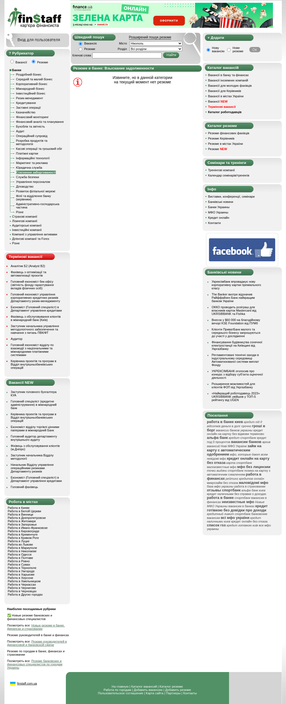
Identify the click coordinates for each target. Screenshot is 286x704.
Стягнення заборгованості (36, 172)
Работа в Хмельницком (24, 581)
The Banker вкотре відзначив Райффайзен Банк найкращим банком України (233, 298)
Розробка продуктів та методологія (32, 142)
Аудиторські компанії (27, 225)
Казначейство (26, 112)
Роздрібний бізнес (29, 74)
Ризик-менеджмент (29, 98)
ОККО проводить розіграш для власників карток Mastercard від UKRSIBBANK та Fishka (234, 310)
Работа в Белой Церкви (24, 511)
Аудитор (17, 338)
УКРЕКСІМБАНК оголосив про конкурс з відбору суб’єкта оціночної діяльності (237, 374)
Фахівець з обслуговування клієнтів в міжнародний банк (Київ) (36, 318)
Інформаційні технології (33, 158)
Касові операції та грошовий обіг (39, 148)
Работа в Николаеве (22, 551)
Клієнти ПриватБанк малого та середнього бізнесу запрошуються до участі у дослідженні (236, 333)
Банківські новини (220, 201)
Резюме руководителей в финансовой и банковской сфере (37, 643)
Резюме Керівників (221, 138)
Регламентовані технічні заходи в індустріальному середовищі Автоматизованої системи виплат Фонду (235, 360)
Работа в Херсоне (20, 577)
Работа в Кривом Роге (23, 537)
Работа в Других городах (25, 594)
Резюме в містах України (225, 143)
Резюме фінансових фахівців (228, 133)
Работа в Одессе (20, 554)
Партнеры (173, 693)
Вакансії (218, 101)
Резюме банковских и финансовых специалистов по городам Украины (35, 664)
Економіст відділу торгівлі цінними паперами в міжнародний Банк (35, 428)
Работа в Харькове (21, 574)
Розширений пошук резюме (150, 37)
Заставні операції (28, 107)
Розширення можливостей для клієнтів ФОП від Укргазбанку (233, 385)
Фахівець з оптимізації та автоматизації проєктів (28, 273)
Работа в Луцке (18, 541)
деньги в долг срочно (236, 426)
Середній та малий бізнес (34, 79)
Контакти (214, 223)
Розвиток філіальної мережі (35, 191)
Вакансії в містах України (226, 96)
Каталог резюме (171, 686)
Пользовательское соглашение (120, 693)
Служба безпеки (27, 177)
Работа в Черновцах (22, 591)
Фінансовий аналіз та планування (40, 121)
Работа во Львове (20, 544)
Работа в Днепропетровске (27, 517)
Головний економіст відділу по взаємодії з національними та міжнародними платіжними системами (32, 350)
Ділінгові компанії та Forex (30, 238)
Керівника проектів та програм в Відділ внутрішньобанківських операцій (33, 364)
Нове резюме (238, 49)
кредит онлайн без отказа (249, 521)
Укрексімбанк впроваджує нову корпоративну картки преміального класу (236, 285)
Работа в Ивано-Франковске (28, 527)
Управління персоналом (33, 181)
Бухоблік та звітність (30, 126)
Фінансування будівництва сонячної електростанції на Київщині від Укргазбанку (237, 345)
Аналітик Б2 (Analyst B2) (28, 266)
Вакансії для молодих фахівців (230, 85)
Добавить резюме (178, 689)
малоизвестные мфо (222, 467)
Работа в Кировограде (23, 531)
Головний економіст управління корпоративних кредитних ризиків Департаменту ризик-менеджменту (35, 298)
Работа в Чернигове (22, 587)
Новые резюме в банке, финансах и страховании (36, 627)
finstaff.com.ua (27, 683)
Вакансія (90, 43)
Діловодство (25, 186)
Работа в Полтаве (20, 557)
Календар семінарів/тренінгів (228, 175)
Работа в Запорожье (22, 524)
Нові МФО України (234, 446)
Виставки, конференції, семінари (231, 196)
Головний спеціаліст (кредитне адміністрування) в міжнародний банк (34, 405)
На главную (120, 686)
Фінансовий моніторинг (32, 117)
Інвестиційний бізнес (30, 93)
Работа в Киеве (19, 507)
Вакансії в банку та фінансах (228, 75)
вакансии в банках (241, 506)
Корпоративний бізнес (32, 84)
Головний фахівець (24, 487)
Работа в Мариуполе (22, 547)
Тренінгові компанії (221, 170)
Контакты (190, 693)
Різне (20, 212)
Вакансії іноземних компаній (228, 80)
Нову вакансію (218, 49)
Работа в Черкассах (22, 584)
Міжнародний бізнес (30, 88)
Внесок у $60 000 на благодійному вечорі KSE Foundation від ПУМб (236, 321)
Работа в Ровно (19, 561)
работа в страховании (249, 486)
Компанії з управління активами (34, 234)
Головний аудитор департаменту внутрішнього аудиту (34, 438)
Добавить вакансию (148, 689)
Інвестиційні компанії (27, 230)
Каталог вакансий (144, 686)
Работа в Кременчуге (23, 534)
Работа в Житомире (22, 521)
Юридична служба (29, 167)
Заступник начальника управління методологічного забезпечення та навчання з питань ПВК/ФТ (35, 329)
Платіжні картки (27, 153)
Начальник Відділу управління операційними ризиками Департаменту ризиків (32, 468)
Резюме (89, 49)
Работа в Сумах (19, 564)
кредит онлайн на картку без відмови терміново (235, 432)
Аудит (20, 131)
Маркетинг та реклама (32, 163)
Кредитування (26, 103)
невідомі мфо (216, 458)
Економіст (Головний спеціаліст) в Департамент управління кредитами (36, 308)
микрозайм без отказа (222, 482)
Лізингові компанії (24, 221)
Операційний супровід (32, 136)
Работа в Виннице (20, 514)
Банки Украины (219, 207)
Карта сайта (154, 693)
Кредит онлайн (218, 217)
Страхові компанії (24, 216)
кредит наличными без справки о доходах (236, 494)
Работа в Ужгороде (21, 571)
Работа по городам (117, 689)
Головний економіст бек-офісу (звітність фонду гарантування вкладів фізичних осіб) (32, 285)
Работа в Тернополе (22, 567)
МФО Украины (218, 212)
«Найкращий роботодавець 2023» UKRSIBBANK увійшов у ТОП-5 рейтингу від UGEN (236, 397)
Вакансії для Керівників (224, 91)
